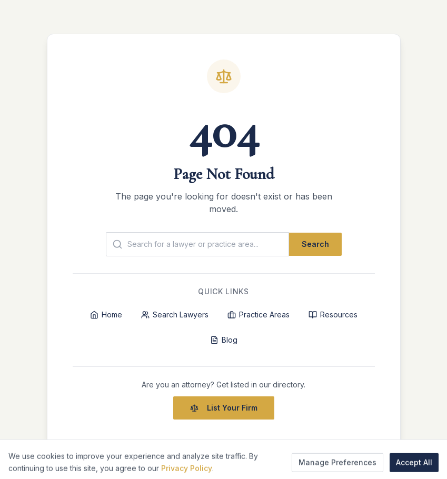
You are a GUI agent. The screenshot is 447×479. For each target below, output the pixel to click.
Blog (223, 339)
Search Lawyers (174, 314)
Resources (333, 314)
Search (315, 244)
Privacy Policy (186, 474)
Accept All (414, 468)
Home (106, 314)
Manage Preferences (337, 468)
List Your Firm (223, 407)
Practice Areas (258, 314)
